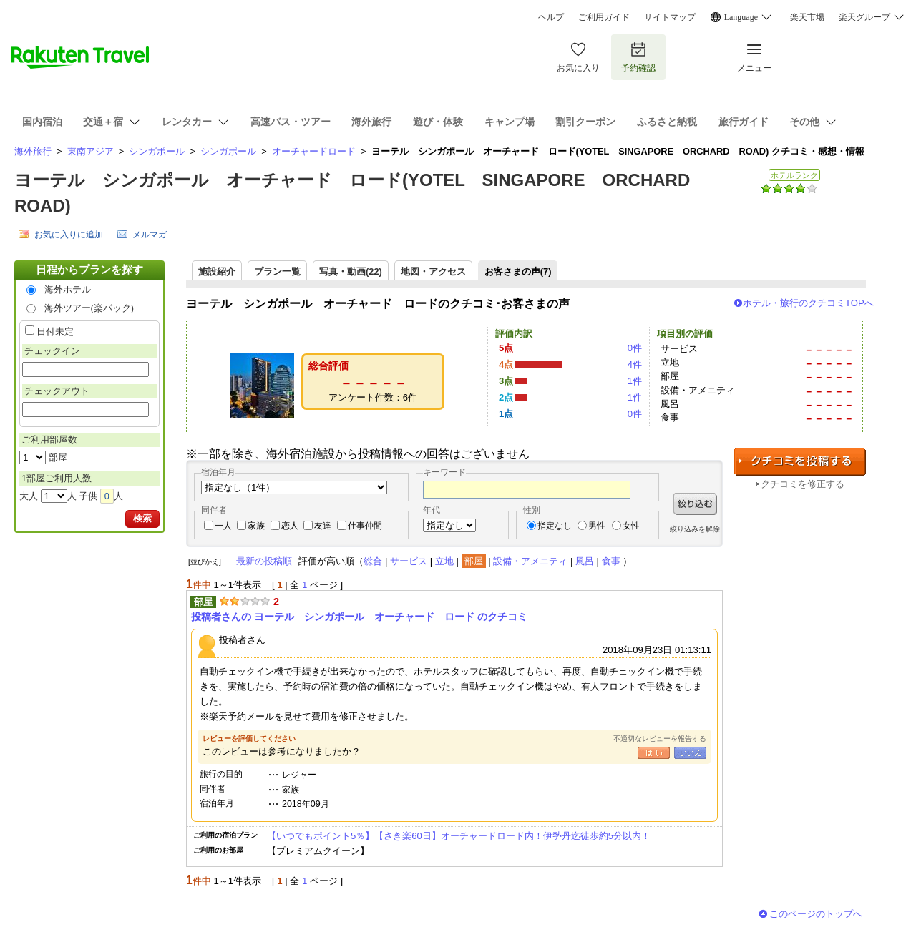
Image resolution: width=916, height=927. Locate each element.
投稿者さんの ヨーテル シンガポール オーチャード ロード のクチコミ (359, 616)
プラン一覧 (277, 271)
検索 (142, 518)
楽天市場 (807, 17)
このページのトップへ (815, 913)
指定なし (554, 526)
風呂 (584, 561)
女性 (631, 526)
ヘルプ (551, 17)
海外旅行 (33, 151)
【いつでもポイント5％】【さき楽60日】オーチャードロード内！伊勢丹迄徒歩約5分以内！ (459, 835)
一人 (223, 526)
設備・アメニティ (530, 561)
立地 (444, 561)
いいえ (690, 753)
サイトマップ (670, 17)
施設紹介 (216, 271)
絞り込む (695, 504)
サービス (408, 561)
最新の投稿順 (264, 561)
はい (654, 753)
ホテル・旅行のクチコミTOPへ (808, 303)
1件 (635, 381)
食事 (611, 561)
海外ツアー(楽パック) (89, 308)
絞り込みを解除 (695, 529)
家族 (256, 526)
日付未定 (55, 331)
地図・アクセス (433, 271)
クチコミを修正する (802, 484)
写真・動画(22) (350, 271)
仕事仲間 (365, 526)
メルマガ (149, 234)
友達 (322, 526)
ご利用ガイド (604, 17)
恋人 (289, 526)
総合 (373, 561)
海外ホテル (67, 289)
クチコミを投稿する (800, 462)
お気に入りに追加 (68, 234)
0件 (635, 348)
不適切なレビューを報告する (659, 738)
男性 (596, 526)
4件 (635, 364)
